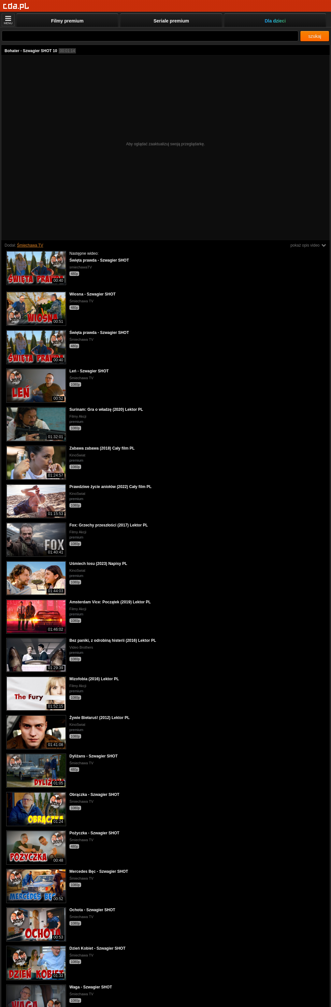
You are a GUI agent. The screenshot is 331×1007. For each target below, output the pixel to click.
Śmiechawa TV (30, 245)
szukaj (314, 36)
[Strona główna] (16, 6)
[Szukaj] (150, 36)
